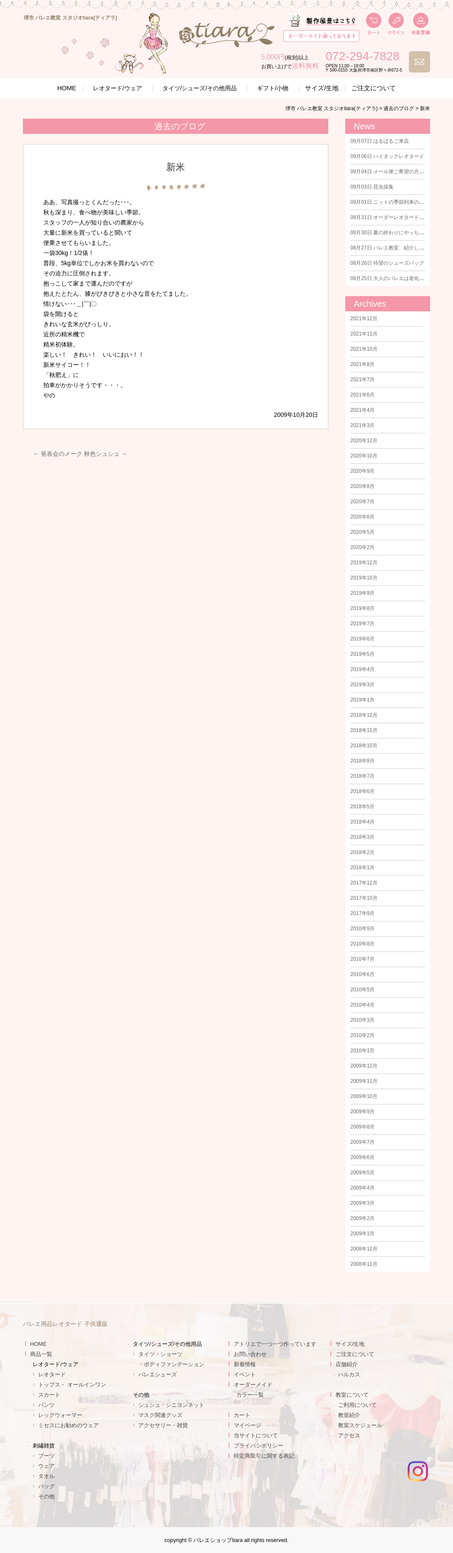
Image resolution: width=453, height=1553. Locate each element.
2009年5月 (362, 1173)
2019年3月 (362, 685)
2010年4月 (362, 1005)
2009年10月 (364, 1096)
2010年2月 (362, 1035)
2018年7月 (362, 776)
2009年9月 (362, 1112)
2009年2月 (362, 1218)
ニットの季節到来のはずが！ (394, 202)
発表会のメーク (57, 453)
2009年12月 (364, 1066)
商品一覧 (41, 1354)
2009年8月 (362, 1127)
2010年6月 (362, 974)
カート (242, 1415)
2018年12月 (364, 715)
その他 (46, 1496)
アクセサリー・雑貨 (163, 1425)
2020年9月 (362, 471)
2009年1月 (362, 1234)
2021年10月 (364, 349)
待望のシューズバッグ (387, 263)
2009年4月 (362, 1188)
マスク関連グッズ (160, 1415)
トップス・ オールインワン (72, 1384)
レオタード (52, 1374)
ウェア (46, 1466)
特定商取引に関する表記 (264, 1456)
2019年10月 (364, 578)
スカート (49, 1395)
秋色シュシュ (105, 453)
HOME (66, 88)
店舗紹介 (347, 1364)
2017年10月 (364, 898)
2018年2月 (362, 852)
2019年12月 (364, 563)
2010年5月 (362, 990)
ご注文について (373, 88)
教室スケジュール (360, 1425)
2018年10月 (364, 746)
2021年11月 (364, 334)
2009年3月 (362, 1203)
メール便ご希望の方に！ (389, 172)
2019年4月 (362, 669)
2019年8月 (362, 608)
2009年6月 (362, 1157)
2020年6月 (362, 517)
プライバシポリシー (258, 1445)
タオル (46, 1476)
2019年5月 (362, 654)
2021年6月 (362, 395)
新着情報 (245, 1364)
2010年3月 (362, 1020)
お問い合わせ (250, 1354)
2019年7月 (362, 624)
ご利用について (357, 1405)
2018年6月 (362, 791)
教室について (352, 1395)
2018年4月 (362, 822)
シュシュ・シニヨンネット (171, 1405)
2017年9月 (362, 913)
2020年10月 (364, 456)
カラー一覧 (250, 1395)
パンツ (46, 1405)
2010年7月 (362, 959)
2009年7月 (362, 1142)
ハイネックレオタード (387, 156)
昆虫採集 (372, 187)
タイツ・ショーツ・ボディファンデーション (171, 1359)
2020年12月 (364, 441)
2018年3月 (362, 837)
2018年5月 (362, 807)
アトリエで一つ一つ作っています (275, 1344)
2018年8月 (362, 761)
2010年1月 (362, 1051)
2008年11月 (364, 1264)
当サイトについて (256, 1435)
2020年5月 (362, 532)
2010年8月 (362, 944)
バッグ (46, 1486)
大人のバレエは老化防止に (392, 278)
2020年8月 (362, 486)
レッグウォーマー (60, 1415)
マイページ (247, 1425)
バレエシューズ (157, 1374)
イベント (245, 1374)
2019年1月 (362, 700)
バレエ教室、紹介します (389, 248)
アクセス (349, 1435)
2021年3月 (362, 425)
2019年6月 (362, 639)
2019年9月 (362, 593)
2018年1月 (362, 868)
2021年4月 (362, 410)
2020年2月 (362, 547)
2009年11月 (364, 1081)
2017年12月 (364, 883)
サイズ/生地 (321, 88)
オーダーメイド (253, 1384)
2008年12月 (364, 1249)
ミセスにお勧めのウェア (68, 1425)
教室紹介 (349, 1415)
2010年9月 (362, 929)
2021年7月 (362, 380)
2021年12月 (364, 319)
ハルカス (349, 1374)
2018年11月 (364, 730)
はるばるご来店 (379, 141)
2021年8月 (362, 364)
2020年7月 (362, 502)
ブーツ (46, 1456)
